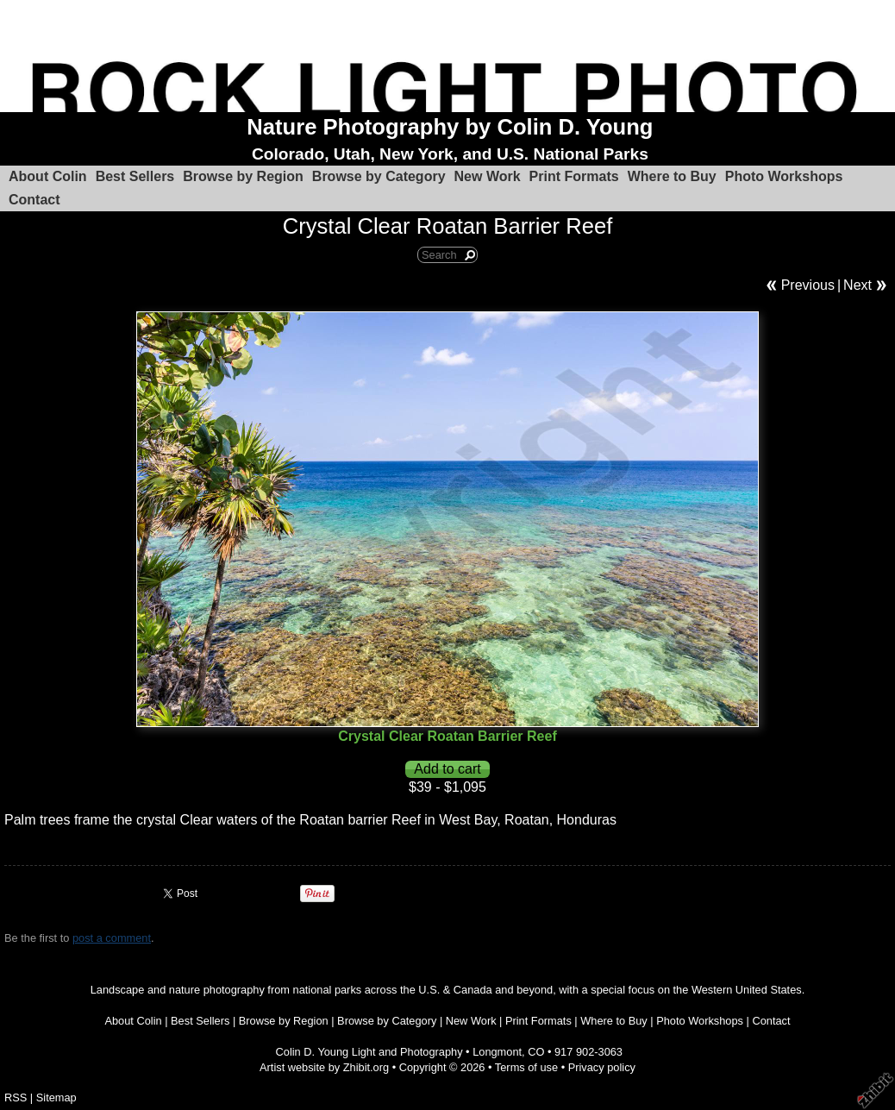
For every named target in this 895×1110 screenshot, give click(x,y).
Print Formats (574, 176)
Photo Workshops (784, 176)
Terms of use (526, 1067)
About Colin (48, 176)
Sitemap (56, 1097)
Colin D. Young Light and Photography (369, 1051)
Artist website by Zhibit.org (324, 1067)
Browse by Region (243, 176)
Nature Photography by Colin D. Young (450, 127)
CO (536, 1051)
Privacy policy (601, 1067)
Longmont (497, 1051)
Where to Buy (672, 176)
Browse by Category (379, 176)
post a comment (111, 937)
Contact (34, 199)
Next (857, 285)
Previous (808, 285)
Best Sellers (135, 176)
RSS (15, 1097)
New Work (487, 176)
